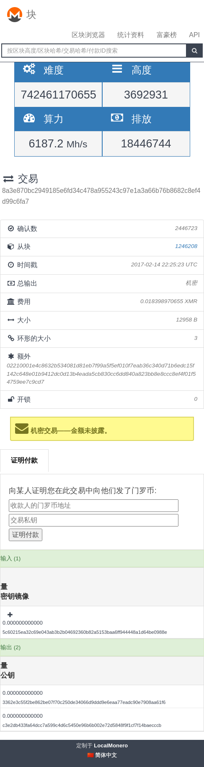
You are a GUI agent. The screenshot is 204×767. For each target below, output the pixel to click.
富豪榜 (167, 34)
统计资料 (130, 34)
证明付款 (24, 460)
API (194, 34)
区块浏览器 (88, 34)
